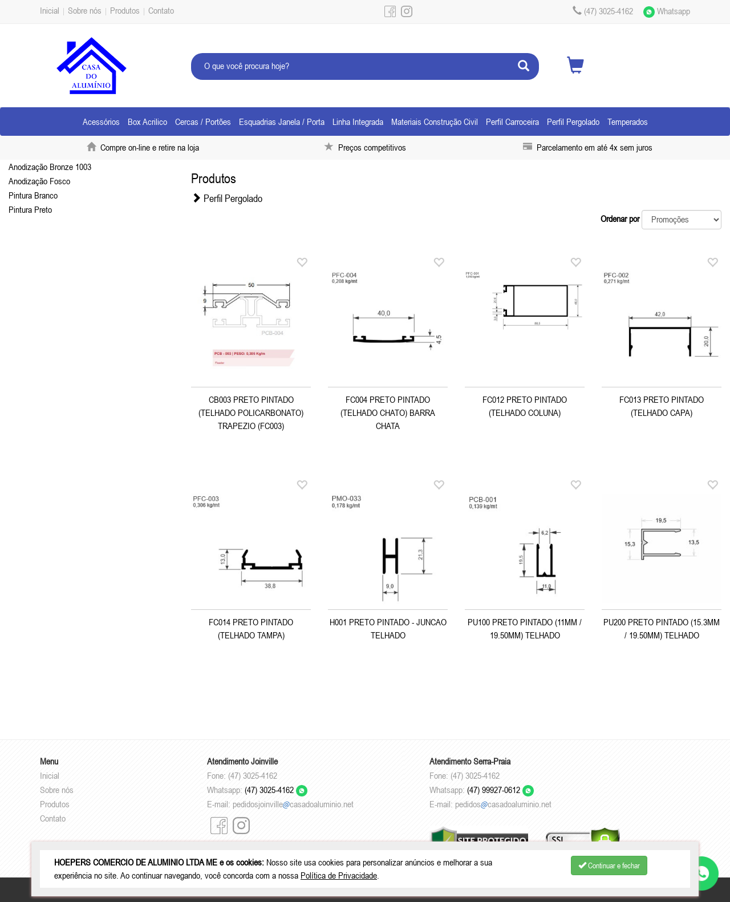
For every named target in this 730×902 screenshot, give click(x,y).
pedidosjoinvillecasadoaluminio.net (293, 804)
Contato (161, 10)
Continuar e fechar (609, 865)
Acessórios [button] (101, 121)
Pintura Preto (30, 209)
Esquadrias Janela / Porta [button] (282, 121)
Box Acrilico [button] (147, 121)
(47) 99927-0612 (500, 789)
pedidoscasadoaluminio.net (503, 804)
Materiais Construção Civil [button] (434, 121)
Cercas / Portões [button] (203, 121)
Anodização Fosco (39, 181)
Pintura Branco (33, 195)
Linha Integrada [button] (357, 121)
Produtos (125, 10)
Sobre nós (85, 10)
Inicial (49, 10)
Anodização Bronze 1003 (50, 166)
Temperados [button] (627, 121)
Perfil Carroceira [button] (512, 121)
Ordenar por (620, 218)
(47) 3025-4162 (276, 789)
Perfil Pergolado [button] (573, 121)
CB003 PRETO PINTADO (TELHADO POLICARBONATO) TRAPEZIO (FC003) (250, 412)
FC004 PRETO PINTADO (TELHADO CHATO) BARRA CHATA (387, 412)
